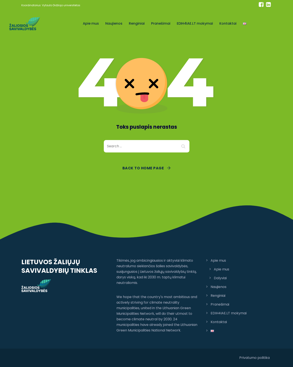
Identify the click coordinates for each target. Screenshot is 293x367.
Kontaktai (227, 23)
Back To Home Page (143, 168)
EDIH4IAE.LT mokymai (195, 23)
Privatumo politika (254, 357)
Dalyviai (220, 278)
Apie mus (91, 23)
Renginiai (137, 23)
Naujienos (113, 23)
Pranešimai (160, 23)
